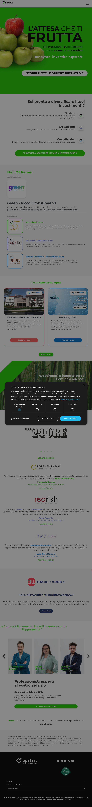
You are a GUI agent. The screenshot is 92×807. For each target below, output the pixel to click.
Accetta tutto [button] (70, 418)
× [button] (84, 384)
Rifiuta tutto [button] (48, 418)
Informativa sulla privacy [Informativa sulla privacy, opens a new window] (70, 399)
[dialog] (46, 403)
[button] (20, 419)
